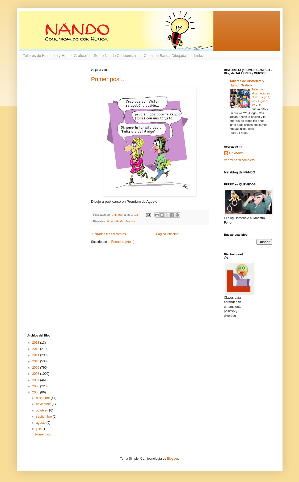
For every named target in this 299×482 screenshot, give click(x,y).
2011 (36, 355)
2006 (36, 386)
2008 (36, 374)
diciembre (43, 398)
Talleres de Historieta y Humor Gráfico (54, 55)
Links (198, 55)
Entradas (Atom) (122, 242)
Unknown (236, 153)
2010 (36, 361)
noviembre (44, 404)
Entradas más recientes (109, 234)
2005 (36, 392)
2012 (36, 349)
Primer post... (108, 79)
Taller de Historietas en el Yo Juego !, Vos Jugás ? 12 (261, 97)
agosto (41, 423)
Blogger (172, 458)
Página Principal (167, 234)
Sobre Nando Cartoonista (115, 55)
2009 (36, 367)
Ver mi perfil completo (239, 160)
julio (39, 429)
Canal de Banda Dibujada (165, 55)
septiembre (44, 416)
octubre (41, 410)
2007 (36, 380)
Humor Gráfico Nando (121, 221)
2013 (36, 342)
